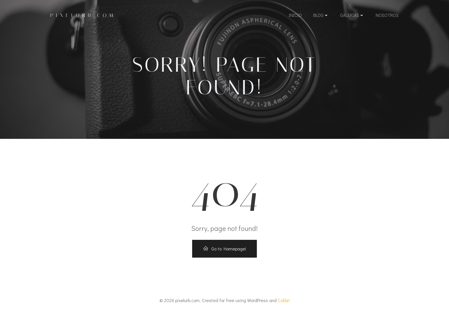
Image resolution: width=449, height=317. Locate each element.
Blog (321, 15)
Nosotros (387, 15)
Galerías (352, 15)
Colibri (284, 300)
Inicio (295, 15)
